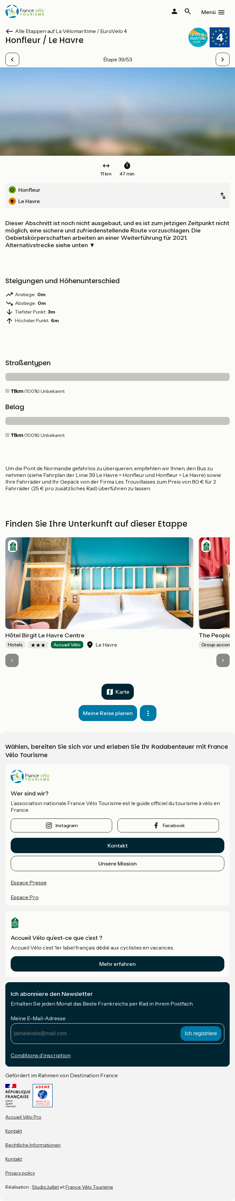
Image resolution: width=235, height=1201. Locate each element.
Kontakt (117, 845)
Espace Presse (29, 882)
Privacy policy (20, 1173)
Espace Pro (25, 897)
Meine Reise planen (108, 713)
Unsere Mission (117, 863)
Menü (208, 12)
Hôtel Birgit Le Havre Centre (45, 635)
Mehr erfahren (117, 964)
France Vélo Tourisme (89, 1187)
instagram (67, 825)
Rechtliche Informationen (33, 1145)
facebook (174, 825)
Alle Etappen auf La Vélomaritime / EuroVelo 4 (71, 31)
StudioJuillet (45, 1187)
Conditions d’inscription (41, 1055)
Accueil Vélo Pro (23, 1117)
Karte (122, 691)
